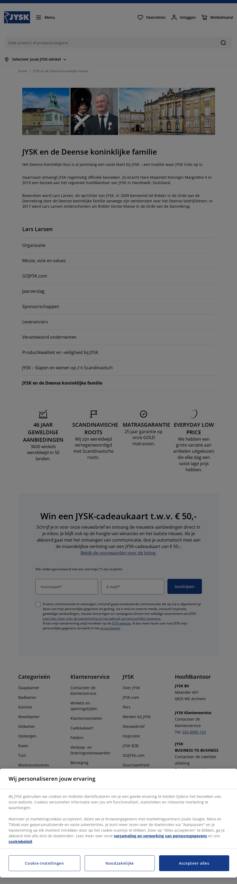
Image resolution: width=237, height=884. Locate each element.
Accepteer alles (194, 863)
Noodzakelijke (120, 863)
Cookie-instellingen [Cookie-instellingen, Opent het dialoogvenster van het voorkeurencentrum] (44, 863)
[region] (118, 823)
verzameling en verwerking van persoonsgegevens (160, 835)
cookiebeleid (20, 841)
